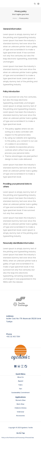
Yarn (20, 389)
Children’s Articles (20, 408)
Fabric (21, 385)
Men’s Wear (20, 404)
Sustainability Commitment (20, 392)
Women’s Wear (21, 400)
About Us (20, 377)
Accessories (20, 416)
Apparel (20, 381)
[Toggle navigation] (38, 3)
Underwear (20, 412)
